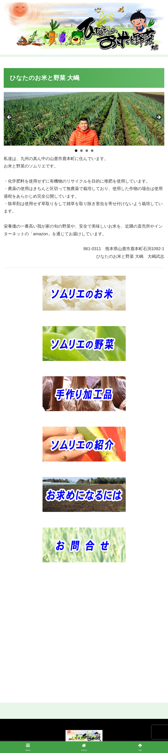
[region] (84, 119)
